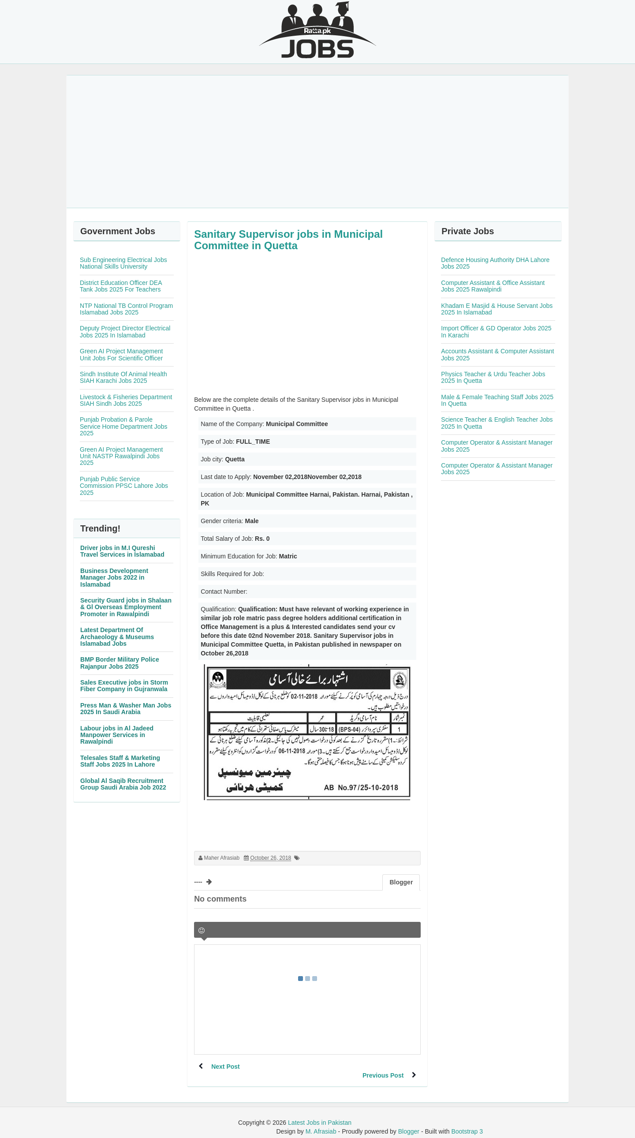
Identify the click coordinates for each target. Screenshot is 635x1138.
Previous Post (382, 1066)
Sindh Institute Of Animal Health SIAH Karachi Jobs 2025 (123, 377)
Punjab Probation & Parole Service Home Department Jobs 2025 (123, 426)
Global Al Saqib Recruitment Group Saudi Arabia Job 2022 (123, 784)
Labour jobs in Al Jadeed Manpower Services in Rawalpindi (116, 735)
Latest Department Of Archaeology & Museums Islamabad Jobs (117, 636)
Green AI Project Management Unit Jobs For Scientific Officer (121, 354)
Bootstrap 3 (467, 1122)
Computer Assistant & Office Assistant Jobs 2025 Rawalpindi (493, 286)
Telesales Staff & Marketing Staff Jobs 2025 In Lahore (120, 761)
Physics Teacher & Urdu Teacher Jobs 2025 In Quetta (493, 377)
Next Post (226, 1066)
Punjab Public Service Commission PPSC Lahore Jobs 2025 (124, 485)
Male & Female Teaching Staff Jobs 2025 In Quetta (497, 400)
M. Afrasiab (321, 1122)
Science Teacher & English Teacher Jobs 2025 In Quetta (497, 423)
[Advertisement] (317, 141)
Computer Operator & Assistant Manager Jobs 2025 (497, 446)
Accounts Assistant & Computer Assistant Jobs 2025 (497, 354)
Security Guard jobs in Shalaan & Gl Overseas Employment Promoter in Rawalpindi (126, 607)
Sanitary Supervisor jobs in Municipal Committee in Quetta (288, 239)
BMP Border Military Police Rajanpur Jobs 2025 (119, 663)
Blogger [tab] (401, 882)
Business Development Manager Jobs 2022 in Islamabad (114, 577)
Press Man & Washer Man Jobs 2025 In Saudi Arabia (125, 708)
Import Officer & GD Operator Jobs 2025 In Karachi (496, 331)
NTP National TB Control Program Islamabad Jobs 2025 (126, 309)
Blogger (408, 1122)
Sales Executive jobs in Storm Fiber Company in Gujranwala (124, 686)
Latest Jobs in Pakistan (319, 1113)
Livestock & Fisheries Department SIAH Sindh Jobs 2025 (126, 400)
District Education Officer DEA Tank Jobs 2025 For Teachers (121, 286)
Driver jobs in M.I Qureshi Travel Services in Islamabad (122, 551)
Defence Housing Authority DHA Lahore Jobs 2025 (495, 263)
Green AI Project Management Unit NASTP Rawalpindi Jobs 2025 (121, 456)
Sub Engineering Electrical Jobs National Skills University (123, 263)
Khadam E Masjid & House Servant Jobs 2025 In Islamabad (497, 309)
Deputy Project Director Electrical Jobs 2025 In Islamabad (125, 331)
